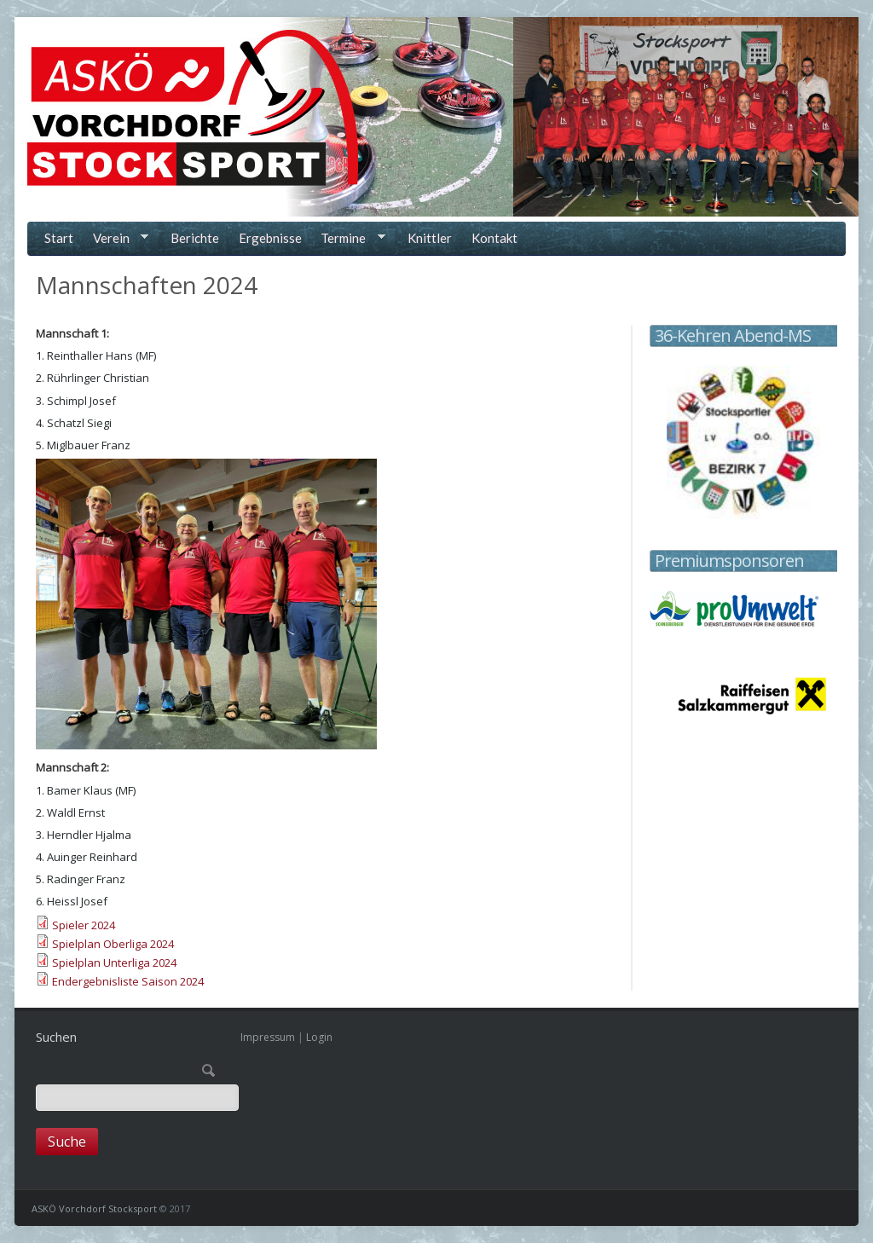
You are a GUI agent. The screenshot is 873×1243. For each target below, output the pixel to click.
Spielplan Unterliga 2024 (114, 962)
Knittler (430, 238)
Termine (350, 240)
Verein (117, 240)
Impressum (267, 1037)
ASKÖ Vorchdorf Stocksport (94, 1208)
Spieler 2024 (83, 925)
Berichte (195, 238)
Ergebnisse (270, 238)
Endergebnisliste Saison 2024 (128, 981)
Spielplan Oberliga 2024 (113, 943)
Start (58, 238)
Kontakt (494, 238)
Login (319, 1037)
